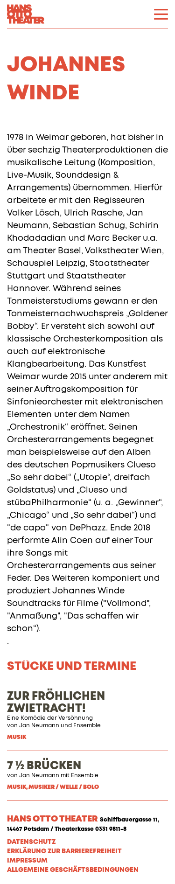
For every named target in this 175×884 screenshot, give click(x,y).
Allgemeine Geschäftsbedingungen (73, 870)
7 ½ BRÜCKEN (44, 766)
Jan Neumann (39, 726)
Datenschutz (31, 842)
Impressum (27, 860)
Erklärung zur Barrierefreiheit (64, 851)
